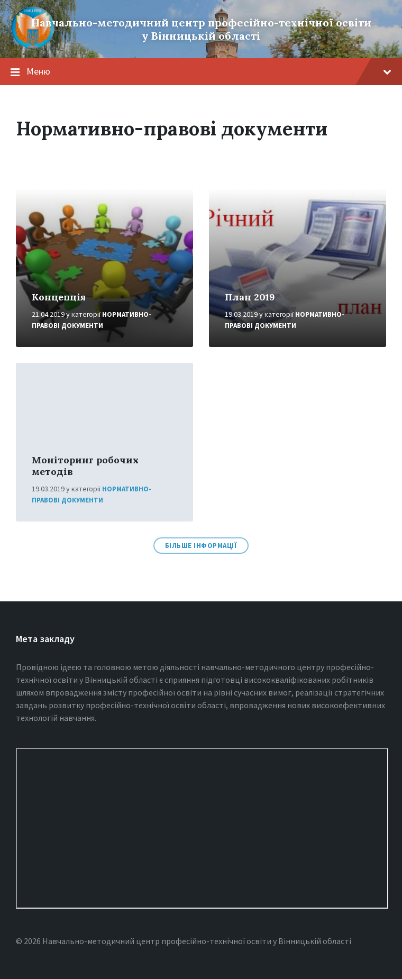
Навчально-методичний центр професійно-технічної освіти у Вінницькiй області (201, 29)
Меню (208, 71)
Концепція (59, 297)
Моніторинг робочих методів (85, 466)
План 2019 (250, 297)
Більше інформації (201, 545)
